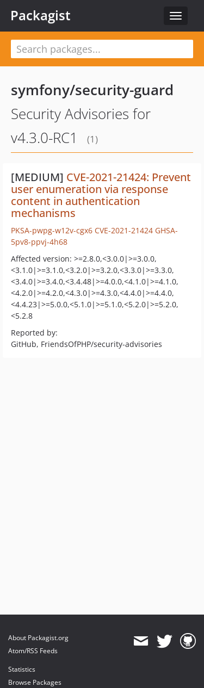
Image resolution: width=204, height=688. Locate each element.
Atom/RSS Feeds (33, 650)
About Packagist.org (38, 637)
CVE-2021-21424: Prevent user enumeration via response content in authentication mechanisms (101, 195)
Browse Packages (34, 682)
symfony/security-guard (92, 90)
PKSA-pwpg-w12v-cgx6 (51, 230)
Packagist (40, 15)
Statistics (21, 669)
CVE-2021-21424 (124, 230)
